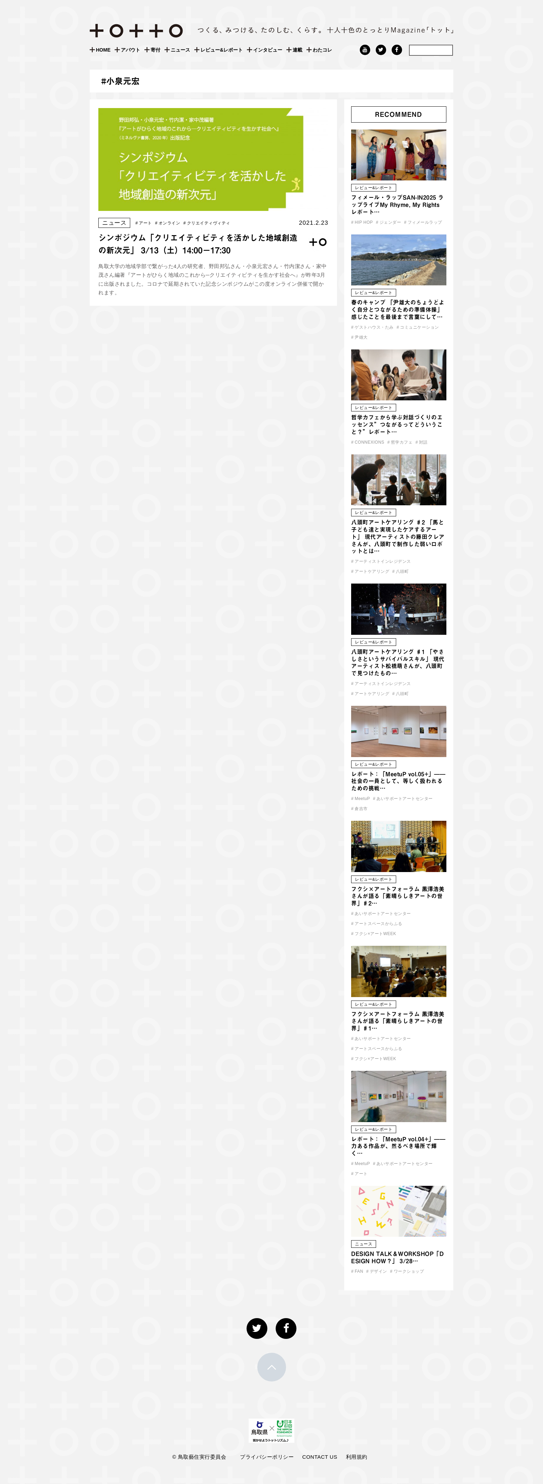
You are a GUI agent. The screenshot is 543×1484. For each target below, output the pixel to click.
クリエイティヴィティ (207, 223)
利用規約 (356, 1457)
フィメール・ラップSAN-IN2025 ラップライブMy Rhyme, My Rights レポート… (397, 205)
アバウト (130, 50)
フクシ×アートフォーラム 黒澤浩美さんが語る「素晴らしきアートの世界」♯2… (398, 896)
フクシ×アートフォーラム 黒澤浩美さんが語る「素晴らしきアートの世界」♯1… (398, 1021)
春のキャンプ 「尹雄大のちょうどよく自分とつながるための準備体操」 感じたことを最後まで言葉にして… (398, 310)
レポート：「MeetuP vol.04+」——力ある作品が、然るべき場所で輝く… (398, 1146)
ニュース (180, 50)
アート (143, 223)
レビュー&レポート (222, 50)
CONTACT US (319, 1457)
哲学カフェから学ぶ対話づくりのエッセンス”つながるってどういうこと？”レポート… (397, 425)
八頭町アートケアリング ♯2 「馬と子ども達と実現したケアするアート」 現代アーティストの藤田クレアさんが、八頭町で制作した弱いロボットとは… (398, 536)
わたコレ (322, 50)
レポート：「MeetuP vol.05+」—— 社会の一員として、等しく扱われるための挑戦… (398, 781)
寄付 (155, 50)
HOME (103, 50)
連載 (297, 50)
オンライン (167, 223)
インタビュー (267, 50)
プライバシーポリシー (267, 1457)
